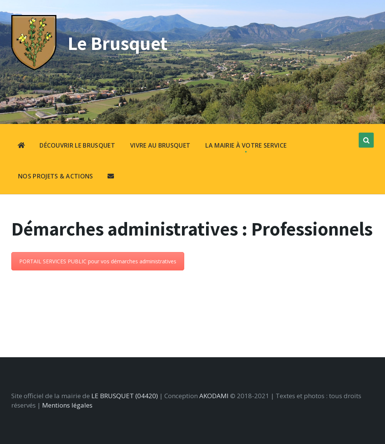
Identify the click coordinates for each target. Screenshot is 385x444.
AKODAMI (214, 395)
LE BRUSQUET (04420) (124, 395)
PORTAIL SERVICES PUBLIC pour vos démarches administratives (97, 261)
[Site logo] (33, 67)
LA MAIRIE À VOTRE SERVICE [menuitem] (245, 145)
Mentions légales (67, 405)
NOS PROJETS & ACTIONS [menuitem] (55, 176)
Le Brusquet (118, 43)
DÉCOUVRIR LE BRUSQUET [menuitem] (77, 145)
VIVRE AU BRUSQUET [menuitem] (160, 145)
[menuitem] (21, 146)
